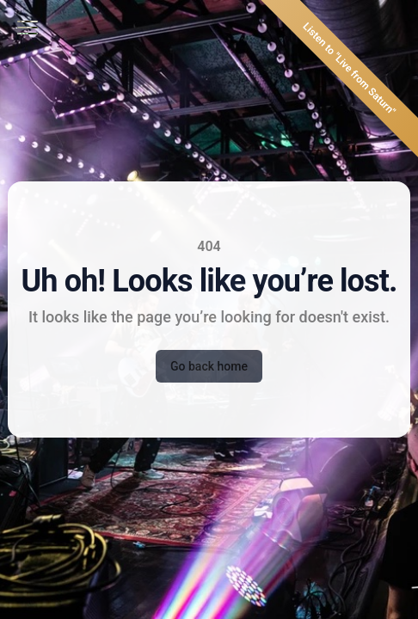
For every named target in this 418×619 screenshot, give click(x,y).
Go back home (209, 366)
